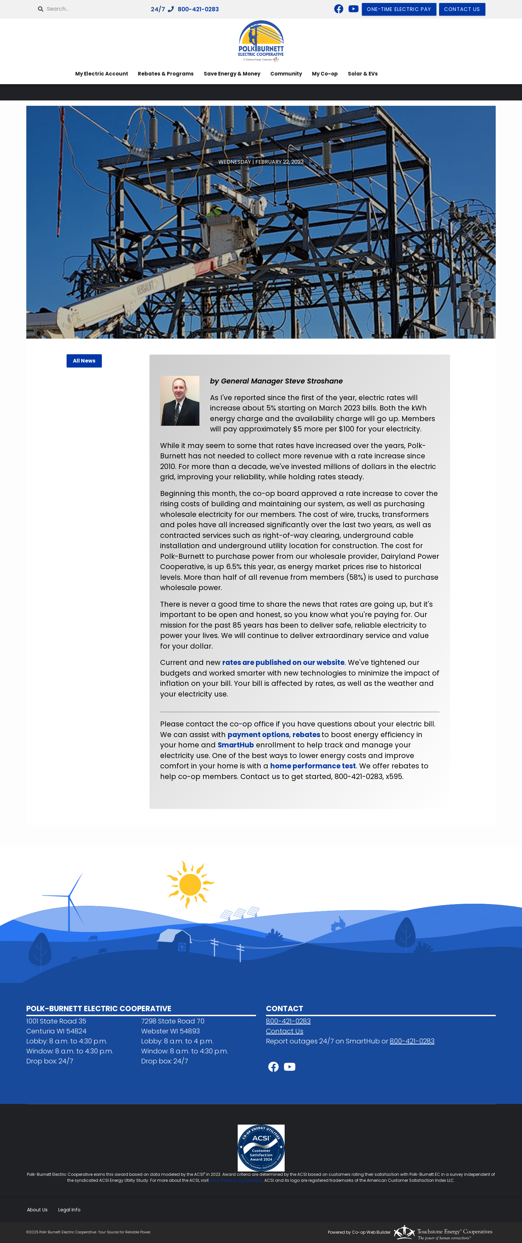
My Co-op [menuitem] (324, 73)
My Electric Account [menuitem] (97, 73)
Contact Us (284, 1031)
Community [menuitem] (284, 73)
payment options (259, 734)
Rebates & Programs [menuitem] (163, 73)
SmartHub (236, 745)
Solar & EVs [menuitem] (363, 73)
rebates (308, 734)
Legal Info (69, 1210)
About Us (36, 1210)
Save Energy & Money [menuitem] (229, 73)
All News (84, 360)
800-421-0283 (200, 9)
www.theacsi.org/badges (236, 1180)
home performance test (313, 766)
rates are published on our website (284, 662)
